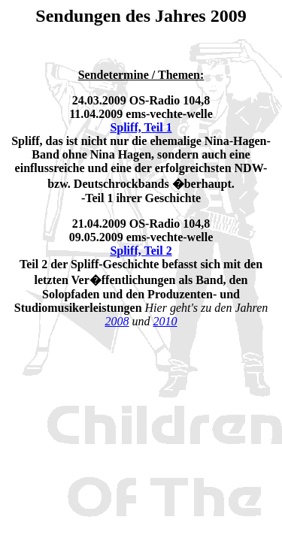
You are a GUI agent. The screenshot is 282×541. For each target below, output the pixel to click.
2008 (117, 321)
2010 (165, 321)
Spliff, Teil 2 (140, 250)
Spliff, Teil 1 (140, 127)
